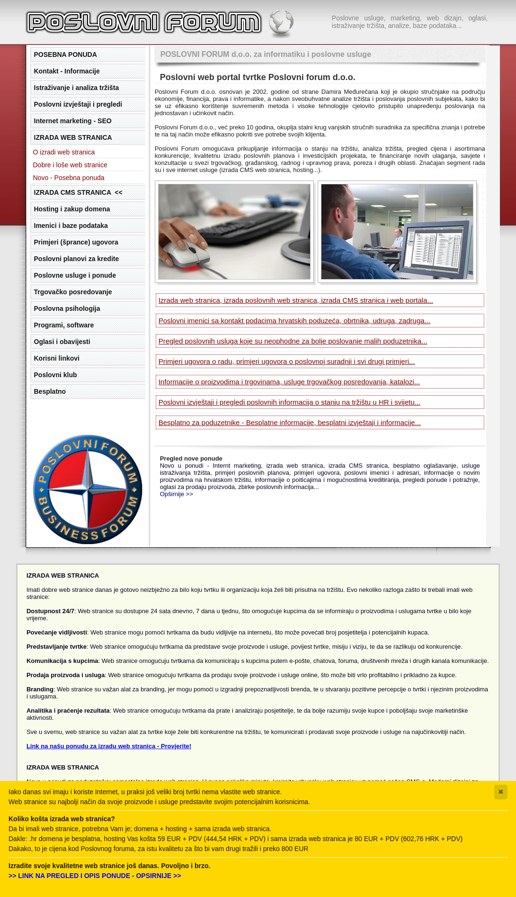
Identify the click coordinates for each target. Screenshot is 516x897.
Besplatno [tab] (50, 391)
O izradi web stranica (64, 152)
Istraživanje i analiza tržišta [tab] (76, 87)
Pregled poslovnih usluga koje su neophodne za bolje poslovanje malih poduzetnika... (293, 341)
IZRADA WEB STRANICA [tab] (73, 137)
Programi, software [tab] (64, 325)
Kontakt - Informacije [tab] (67, 71)
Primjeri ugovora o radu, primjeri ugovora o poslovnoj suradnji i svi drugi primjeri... (287, 361)
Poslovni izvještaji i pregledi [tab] (78, 104)
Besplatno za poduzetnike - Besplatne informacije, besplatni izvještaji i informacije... (290, 422)
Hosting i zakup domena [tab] (72, 209)
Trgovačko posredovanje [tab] (73, 292)
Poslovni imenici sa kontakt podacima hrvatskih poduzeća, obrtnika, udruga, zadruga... (294, 321)
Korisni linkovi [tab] (57, 358)
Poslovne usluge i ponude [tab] (75, 275)
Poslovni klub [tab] (55, 375)
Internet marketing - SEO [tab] (73, 121)
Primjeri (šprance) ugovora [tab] (76, 242)
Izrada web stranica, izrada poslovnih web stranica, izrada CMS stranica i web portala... (296, 300)
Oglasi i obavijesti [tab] (62, 341)
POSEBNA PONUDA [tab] (65, 54)
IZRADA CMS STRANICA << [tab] (78, 192)
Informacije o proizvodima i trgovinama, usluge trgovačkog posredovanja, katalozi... (289, 382)
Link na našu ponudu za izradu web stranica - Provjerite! (109, 746)
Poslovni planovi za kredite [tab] (76, 259)
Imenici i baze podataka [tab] (71, 225)
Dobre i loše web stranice (70, 165)
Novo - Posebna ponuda (69, 177)
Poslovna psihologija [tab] (67, 308)
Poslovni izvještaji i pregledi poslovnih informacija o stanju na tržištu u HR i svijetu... (290, 402)
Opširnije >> (176, 494)
